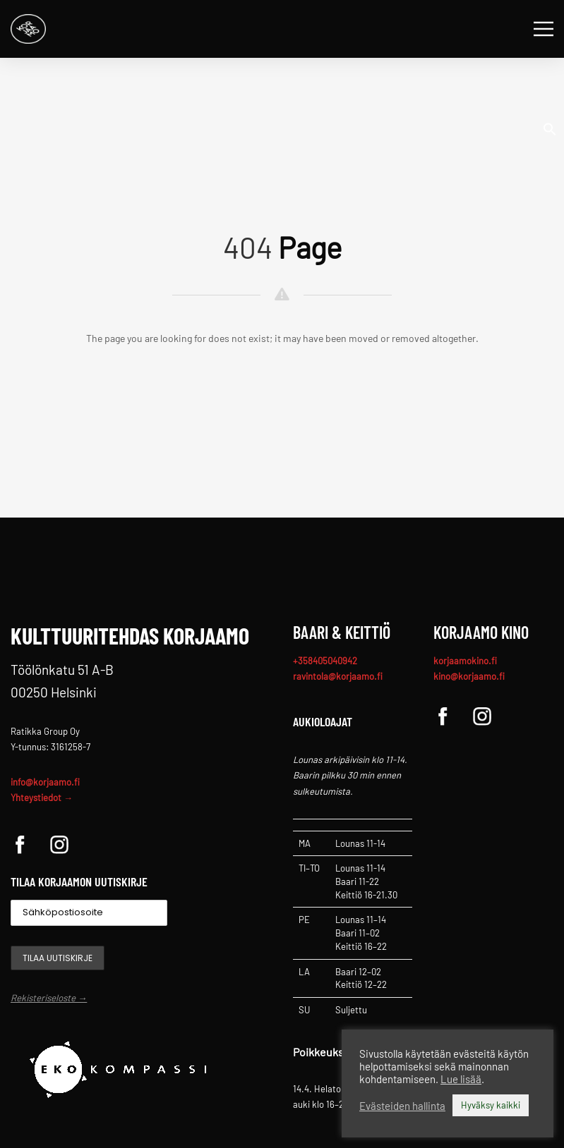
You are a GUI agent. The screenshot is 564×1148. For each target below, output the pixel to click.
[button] (550, 127)
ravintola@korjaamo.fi (338, 676)
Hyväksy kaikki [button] (490, 1105)
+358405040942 (325, 660)
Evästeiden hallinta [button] (402, 1105)
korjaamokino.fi (465, 660)
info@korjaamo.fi (45, 782)
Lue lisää (460, 1079)
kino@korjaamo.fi (469, 676)
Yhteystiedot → (42, 797)
